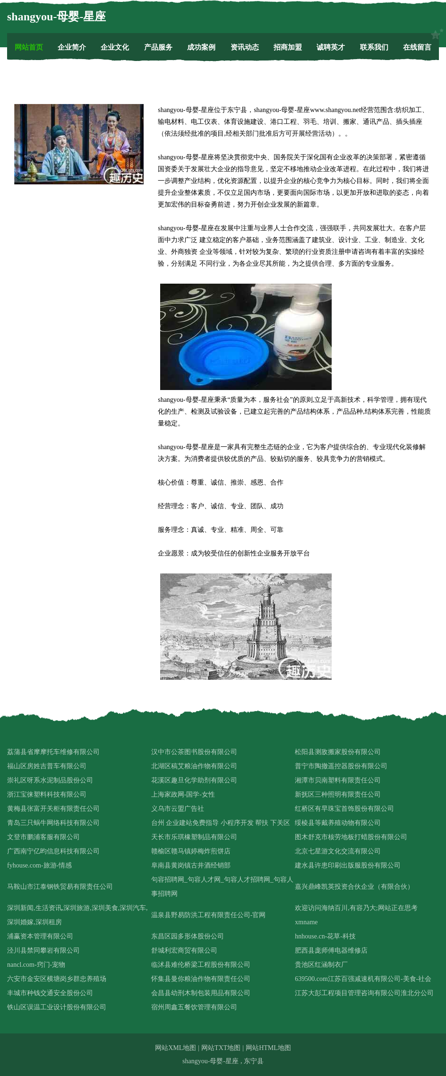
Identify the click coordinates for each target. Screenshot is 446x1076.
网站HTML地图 (268, 1047)
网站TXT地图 (220, 1047)
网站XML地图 (175, 1047)
